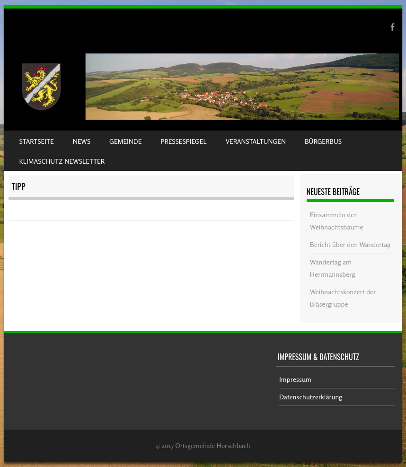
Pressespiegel (183, 141)
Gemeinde (125, 141)
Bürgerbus (323, 141)
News (81, 141)
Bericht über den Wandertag (350, 244)
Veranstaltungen (256, 141)
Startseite (36, 141)
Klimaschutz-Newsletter (62, 161)
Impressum (295, 379)
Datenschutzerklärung (310, 397)
